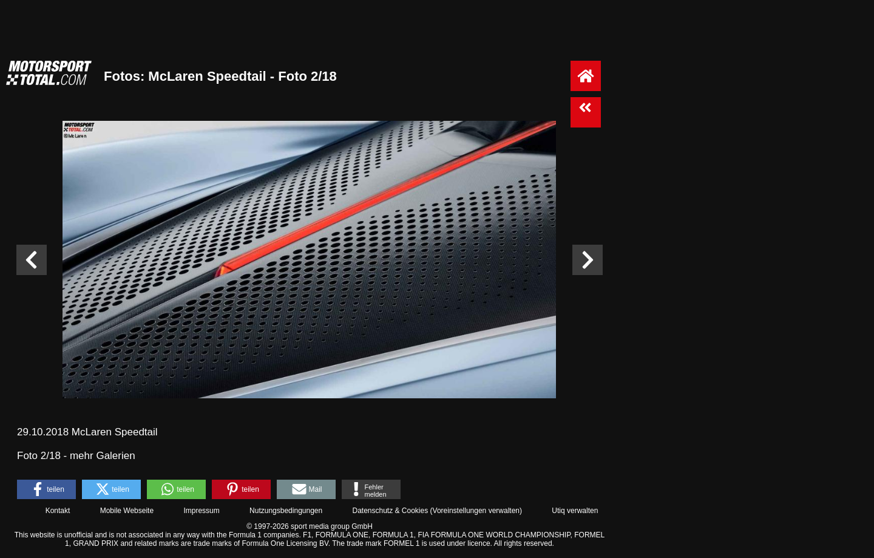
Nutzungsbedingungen (285, 510)
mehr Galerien (102, 455)
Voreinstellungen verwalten (476, 510)
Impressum (201, 510)
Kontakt (58, 510)
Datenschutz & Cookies (390, 510)
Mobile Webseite (127, 510)
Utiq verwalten (575, 510)
